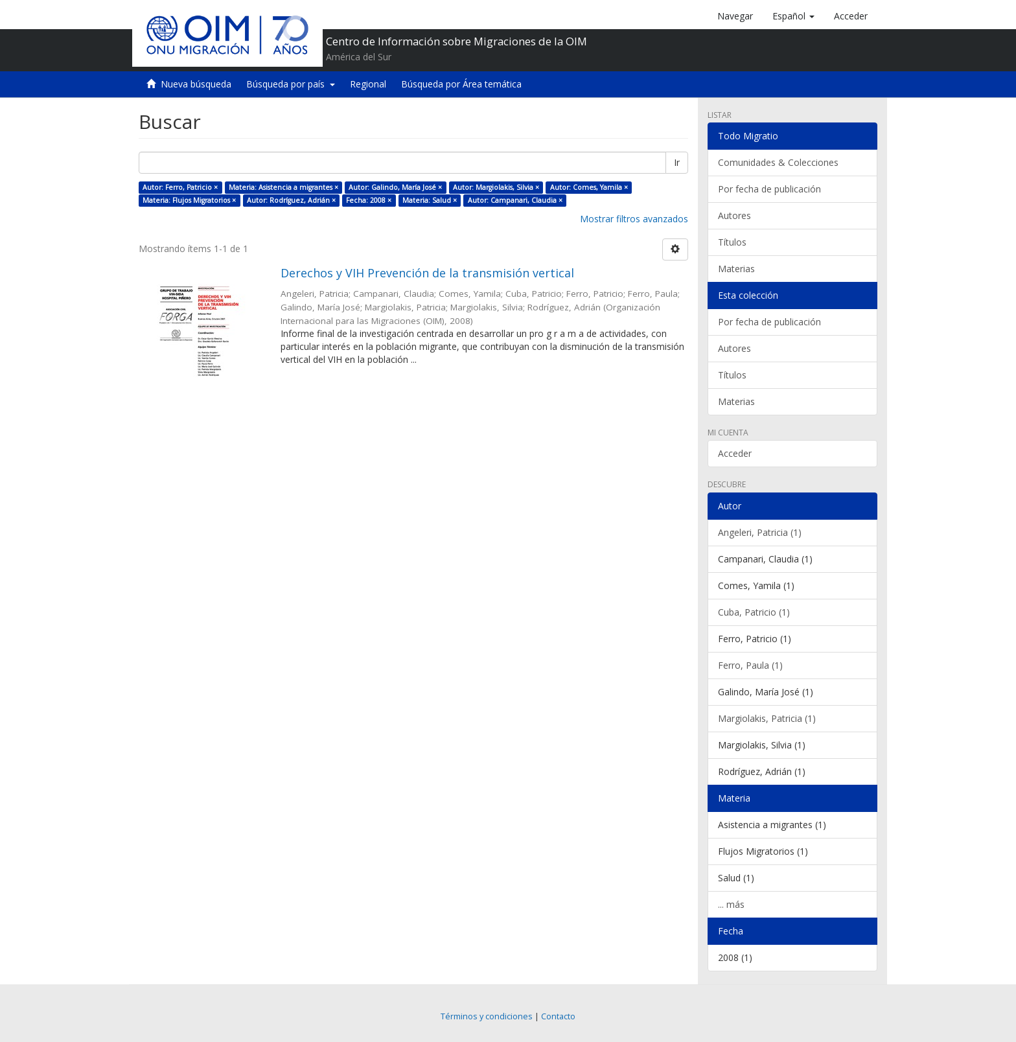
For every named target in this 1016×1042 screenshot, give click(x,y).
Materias (736, 268)
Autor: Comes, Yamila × (589, 187)
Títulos (732, 242)
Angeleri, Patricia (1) (760, 532)
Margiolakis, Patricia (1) (767, 718)
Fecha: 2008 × (368, 200)
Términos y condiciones (487, 1016)
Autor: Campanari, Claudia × (515, 200)
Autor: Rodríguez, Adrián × (291, 200)
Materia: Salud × (429, 200)
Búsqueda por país (290, 84)
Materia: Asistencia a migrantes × (283, 187)
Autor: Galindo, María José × (395, 187)
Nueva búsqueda (196, 84)
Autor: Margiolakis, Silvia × (496, 187)
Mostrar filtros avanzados (634, 219)
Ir (677, 162)
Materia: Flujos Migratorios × (189, 200)
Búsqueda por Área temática (461, 84)
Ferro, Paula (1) (750, 665)
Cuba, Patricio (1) (754, 612)
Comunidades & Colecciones (778, 162)
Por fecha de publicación (769, 189)
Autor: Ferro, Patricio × (180, 187)
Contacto (558, 1016)
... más (731, 904)
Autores (734, 215)
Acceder (735, 453)
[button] (793, 16)
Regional (368, 84)
